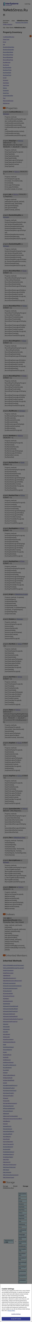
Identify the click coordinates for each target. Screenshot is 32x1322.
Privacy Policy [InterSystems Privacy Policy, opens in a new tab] (11, 1312)
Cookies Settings (16, 1315)
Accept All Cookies (16, 1320)
